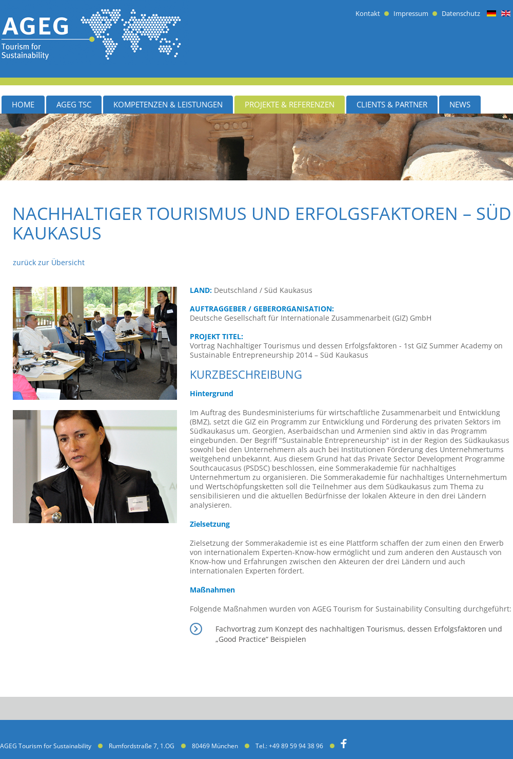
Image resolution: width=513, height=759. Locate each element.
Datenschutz (461, 13)
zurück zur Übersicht (49, 262)
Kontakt (368, 13)
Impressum (410, 13)
